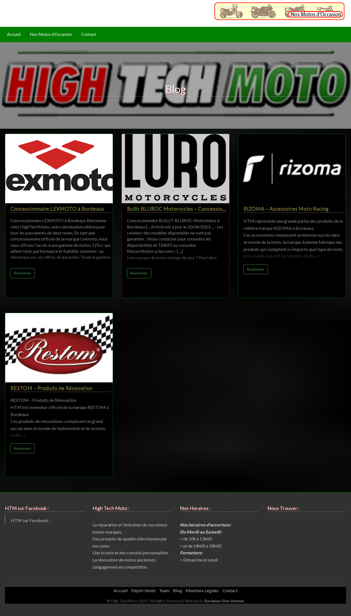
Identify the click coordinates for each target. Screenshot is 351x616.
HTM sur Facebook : (30, 520)
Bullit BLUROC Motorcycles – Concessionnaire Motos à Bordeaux (204, 208)
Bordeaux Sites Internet (224, 601)
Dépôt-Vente (143, 590)
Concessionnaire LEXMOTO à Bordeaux (57, 208)
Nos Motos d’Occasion (51, 34)
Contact (88, 34)
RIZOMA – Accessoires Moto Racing (286, 208)
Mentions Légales (202, 590)
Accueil (14, 34)
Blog (177, 590)
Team (164, 590)
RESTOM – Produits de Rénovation (51, 388)
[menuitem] (13, 34)
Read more (22, 273)
